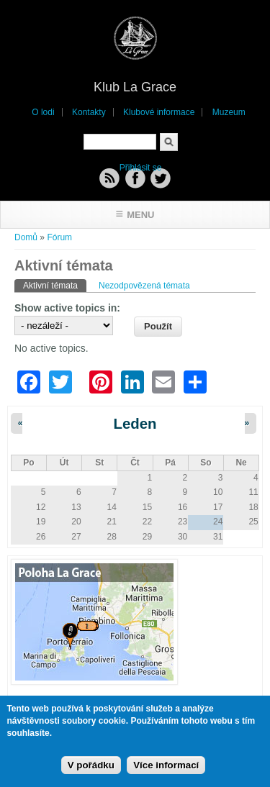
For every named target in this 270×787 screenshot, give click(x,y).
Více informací (166, 767)
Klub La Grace (135, 87)
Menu (140, 214)
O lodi (43, 112)
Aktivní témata (54, 285)
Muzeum (229, 112)
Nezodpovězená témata (144, 286)
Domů (25, 237)
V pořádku (91, 767)
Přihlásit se (141, 168)
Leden (134, 424)
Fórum (59, 237)
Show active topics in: (67, 308)
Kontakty (89, 112)
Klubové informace (158, 112)
